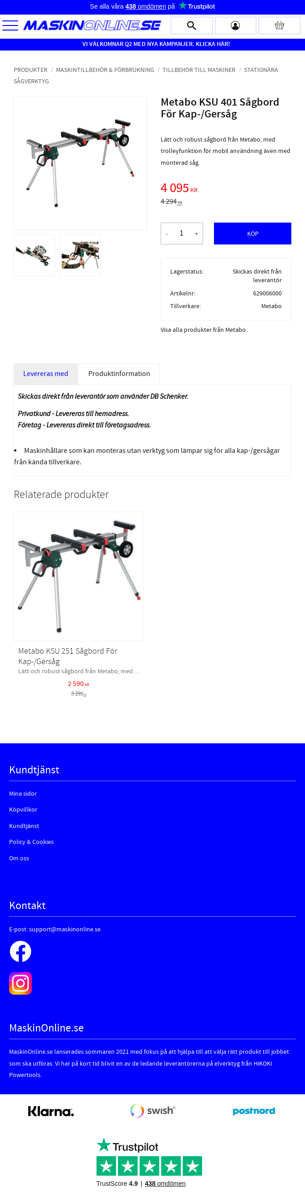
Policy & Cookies (31, 842)
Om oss (19, 858)
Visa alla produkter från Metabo (203, 330)
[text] (226, 189)
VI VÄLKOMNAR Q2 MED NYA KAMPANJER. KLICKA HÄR (155, 44)
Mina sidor (23, 794)
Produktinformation (119, 373)
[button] (10, 26)
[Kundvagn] (279, 25)
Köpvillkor (23, 810)
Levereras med (45, 373)
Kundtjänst (24, 826)
